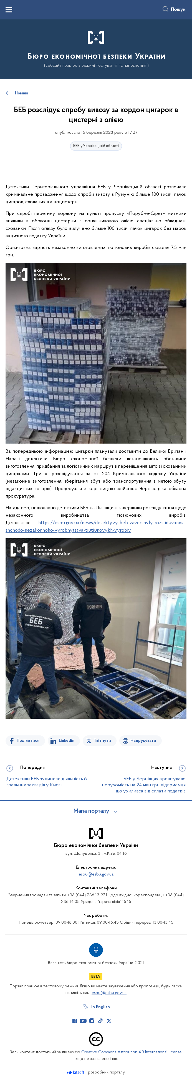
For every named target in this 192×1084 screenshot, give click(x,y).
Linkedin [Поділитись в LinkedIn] (66, 740)
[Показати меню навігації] (9, 9)
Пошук (178, 9)
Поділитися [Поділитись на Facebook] (28, 740)
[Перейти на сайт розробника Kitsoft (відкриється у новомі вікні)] (76, 1072)
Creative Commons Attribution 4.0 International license (131, 1052)
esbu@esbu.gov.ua (96, 874)
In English (100, 1007)
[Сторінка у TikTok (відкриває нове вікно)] (100, 1021)
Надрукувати (143, 740)
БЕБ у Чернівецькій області (96, 146)
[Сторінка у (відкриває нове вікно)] (117, 1021)
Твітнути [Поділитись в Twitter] (102, 740)
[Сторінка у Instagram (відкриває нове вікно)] (92, 1021)
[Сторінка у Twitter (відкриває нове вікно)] (109, 1021)
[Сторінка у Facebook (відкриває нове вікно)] (74, 1021)
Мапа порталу (91, 811)
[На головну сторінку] (96, 48)
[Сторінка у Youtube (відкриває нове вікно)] (83, 1021)
